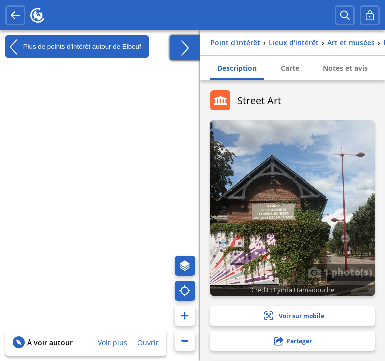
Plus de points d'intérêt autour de (73, 47)
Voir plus (112, 342)
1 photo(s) (339, 272)
